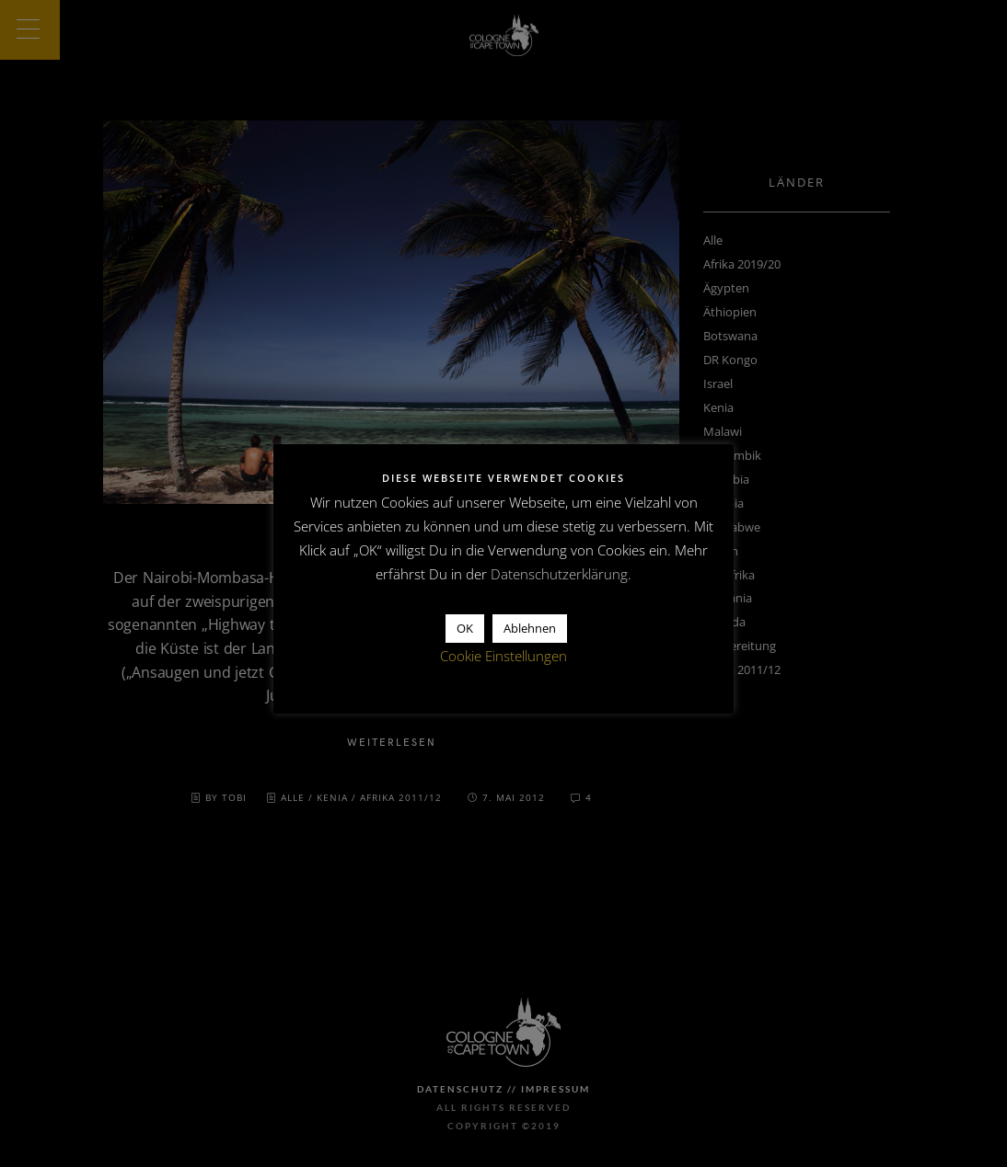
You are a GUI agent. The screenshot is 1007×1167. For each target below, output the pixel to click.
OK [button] (465, 628)
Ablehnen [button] (530, 628)
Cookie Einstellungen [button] (503, 655)
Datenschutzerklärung (559, 574)
